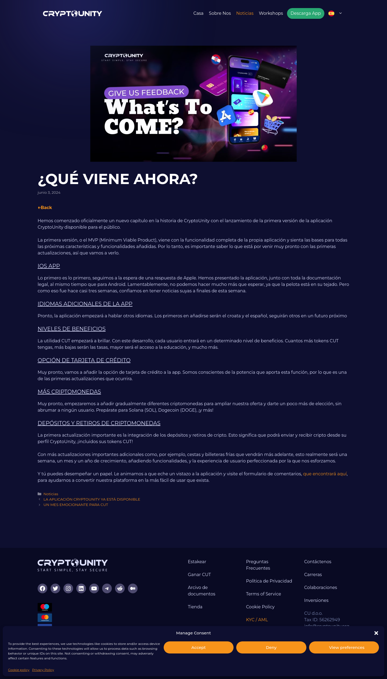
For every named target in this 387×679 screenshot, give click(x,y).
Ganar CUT (199, 574)
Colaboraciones (320, 587)
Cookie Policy (260, 606)
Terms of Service (263, 594)
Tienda (195, 606)
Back (46, 207)
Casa (198, 13)
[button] (376, 633)
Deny (271, 647)
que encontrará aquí (325, 473)
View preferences (346, 647)
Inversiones (316, 600)
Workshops (271, 13)
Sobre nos (220, 13)
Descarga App (306, 13)
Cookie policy (18, 670)
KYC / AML (257, 619)
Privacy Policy (43, 670)
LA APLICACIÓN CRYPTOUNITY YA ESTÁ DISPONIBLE (92, 499)
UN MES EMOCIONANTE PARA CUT (76, 504)
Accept (198, 647)
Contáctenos (317, 561)
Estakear (197, 561)
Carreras (313, 574)
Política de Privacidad (269, 581)
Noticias (244, 13)
